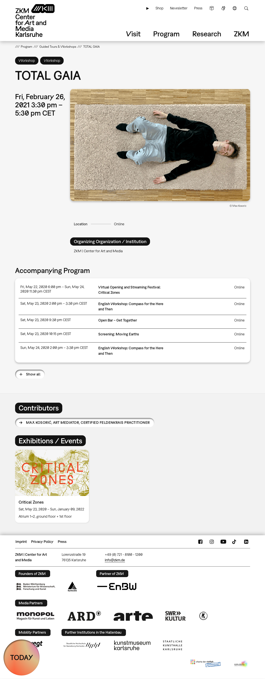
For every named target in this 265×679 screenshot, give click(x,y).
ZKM (241, 34)
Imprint (21, 542)
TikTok (235, 541)
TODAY (21, 657)
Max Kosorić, (88, 422)
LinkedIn (246, 541)
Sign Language (223, 8)
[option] (54, 486)
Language (235, 8)
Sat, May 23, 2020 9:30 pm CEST (45, 320)
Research (206, 34)
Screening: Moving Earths (118, 334)
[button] (160, 145)
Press (198, 8)
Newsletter (178, 8)
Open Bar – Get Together (117, 320)
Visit (133, 34)
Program (166, 34)
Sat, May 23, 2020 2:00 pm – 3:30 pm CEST (53, 303)
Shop (159, 8)
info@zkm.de (115, 560)
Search (246, 8)
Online (119, 224)
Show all (33, 374)
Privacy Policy (42, 542)
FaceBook (200, 541)
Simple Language (212, 8)
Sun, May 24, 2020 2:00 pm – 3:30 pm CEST (54, 348)
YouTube (223, 541)
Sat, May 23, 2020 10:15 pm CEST (45, 334)
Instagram (212, 541)
